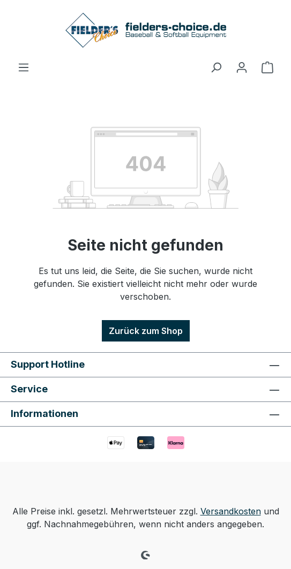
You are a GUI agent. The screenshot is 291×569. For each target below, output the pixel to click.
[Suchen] (216, 67)
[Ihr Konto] (242, 67)
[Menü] (23, 67)
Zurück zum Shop (146, 330)
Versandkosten (230, 511)
